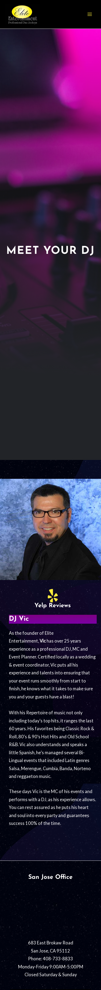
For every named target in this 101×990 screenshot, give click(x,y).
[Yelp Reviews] (53, 595)
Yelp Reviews (52, 606)
